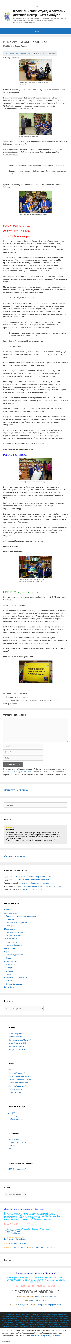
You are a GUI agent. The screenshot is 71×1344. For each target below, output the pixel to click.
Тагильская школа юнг (18, 1082)
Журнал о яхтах (15, 1089)
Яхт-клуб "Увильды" (17, 1086)
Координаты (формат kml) (43, 1247)
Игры (6, 951)
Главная (10, 54)
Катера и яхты (14, 1092)
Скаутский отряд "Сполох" (19, 1040)
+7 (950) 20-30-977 (12, 1232)
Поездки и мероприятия (16, 693)
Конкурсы (10, 926)
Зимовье (10, 980)
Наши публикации (14, 945)
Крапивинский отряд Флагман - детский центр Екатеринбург (39, 13)
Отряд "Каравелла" (16, 1033)
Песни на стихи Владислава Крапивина (33, 879)
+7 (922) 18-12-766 (12, 1233)
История (9, 967)
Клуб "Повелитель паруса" (19, 1076)
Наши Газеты (11, 942)
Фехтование (9, 948)
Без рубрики (9, 987)
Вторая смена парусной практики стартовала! (36, 876)
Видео (8, 974)
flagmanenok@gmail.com (15, 1239)
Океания (10, 958)
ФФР (10, 1149)
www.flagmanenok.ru (18, 1243)
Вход (35, 5)
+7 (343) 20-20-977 (15, 1230)
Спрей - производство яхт (19, 1079)
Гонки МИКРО (12, 919)
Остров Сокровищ (14, 984)
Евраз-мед (12, 1116)
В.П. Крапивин (14, 1139)
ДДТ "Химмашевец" (17, 1169)
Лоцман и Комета (16, 1046)
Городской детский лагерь (15, 977)
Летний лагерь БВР (14, 935)
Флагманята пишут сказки (17, 697)
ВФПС (11, 1070)
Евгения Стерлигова (17, 1142)
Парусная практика (14, 932)
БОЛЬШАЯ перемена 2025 (30, 889)
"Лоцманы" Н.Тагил (16, 1049)
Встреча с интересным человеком (21, 916)
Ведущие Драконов (14, 955)
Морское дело (10, 929)
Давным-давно (12, 964)
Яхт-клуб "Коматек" (16, 1073)
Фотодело (8, 971)
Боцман (11, 1145)
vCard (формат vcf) (20, 1247)
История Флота (10, 961)
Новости (8, 909)
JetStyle (11, 1112)
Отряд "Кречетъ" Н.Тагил (19, 1043)
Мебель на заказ (15, 1119)
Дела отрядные (11, 913)
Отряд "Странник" (16, 1036)
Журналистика (10, 938)
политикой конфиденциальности (17, 772)
